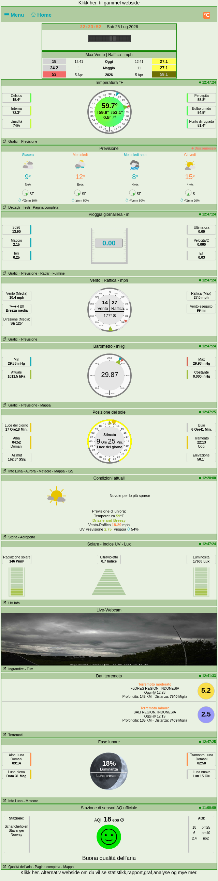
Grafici (9, 141)
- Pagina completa (45, 207)
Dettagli (10, 207)
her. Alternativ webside (55, 872)
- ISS (69, 471)
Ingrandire (12, 669)
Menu (15, 15)
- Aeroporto (26, 537)
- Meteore (44, 471)
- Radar (43, 273)
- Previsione (28, 141)
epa (117, 820)
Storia (9, 537)
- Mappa (44, 405)
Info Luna (12, 471)
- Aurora (30, 471)
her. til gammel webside (115, 2)
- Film (29, 669)
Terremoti (12, 735)
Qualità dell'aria (16, 867)
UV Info (10, 603)
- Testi (25, 207)
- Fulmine (57, 273)
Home (41, 15)
